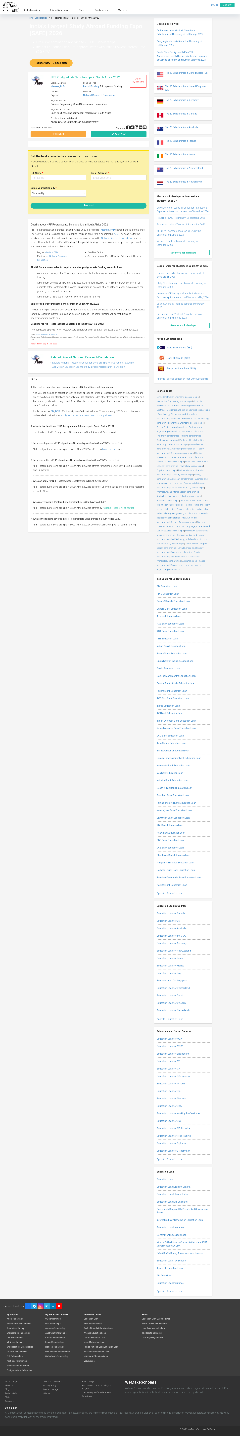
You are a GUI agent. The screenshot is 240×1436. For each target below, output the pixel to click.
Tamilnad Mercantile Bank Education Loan (179, 877)
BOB (57, 411)
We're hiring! (11, 1381)
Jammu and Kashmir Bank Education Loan (179, 758)
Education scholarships (168, 500)
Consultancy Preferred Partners (96, 1392)
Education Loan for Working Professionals (178, 1113)
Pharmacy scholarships (168, 436)
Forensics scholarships (181, 552)
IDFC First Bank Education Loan (173, 698)
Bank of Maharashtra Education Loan (176, 676)
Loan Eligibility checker (152, 1338)
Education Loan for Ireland (170, 958)
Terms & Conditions (52, 1381)
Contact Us (103, 10)
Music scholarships (166, 535)
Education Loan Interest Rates (172, 1194)
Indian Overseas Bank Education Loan (176, 720)
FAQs (7, 1397)
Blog (83, 10)
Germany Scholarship (55, 1328)
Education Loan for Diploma (171, 1143)
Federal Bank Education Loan (172, 691)
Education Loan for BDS (169, 1121)
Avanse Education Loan (169, 616)
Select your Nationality (44, 187)
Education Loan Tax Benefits (172, 1260)
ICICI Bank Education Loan (170, 631)
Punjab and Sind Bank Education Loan (176, 803)
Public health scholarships (191, 440)
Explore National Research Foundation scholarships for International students (93, 362)
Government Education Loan (172, 1235)
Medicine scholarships (192, 431)
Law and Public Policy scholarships (187, 487)
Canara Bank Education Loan (172, 608)
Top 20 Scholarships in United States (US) (182, 74)
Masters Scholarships (17, 1352)
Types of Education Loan (170, 1268)
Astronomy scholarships (181, 479)
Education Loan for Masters (171, 1098)
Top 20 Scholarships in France (176, 142)
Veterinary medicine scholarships (172, 444)
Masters (55, 86)
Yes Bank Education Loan (170, 773)
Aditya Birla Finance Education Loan (175, 862)
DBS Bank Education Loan (170, 840)
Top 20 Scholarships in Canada (177, 115)
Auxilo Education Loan (168, 668)
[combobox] (58, 193)
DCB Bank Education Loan (170, 847)
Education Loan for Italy (169, 973)
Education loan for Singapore (172, 980)
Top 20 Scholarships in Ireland (176, 156)
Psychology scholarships (191, 466)
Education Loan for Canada (171, 913)
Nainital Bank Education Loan (172, 885)
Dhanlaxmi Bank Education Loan (173, 855)
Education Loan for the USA (171, 935)
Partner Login (88, 1381)
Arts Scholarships (15, 1319)
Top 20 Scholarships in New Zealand (180, 169)
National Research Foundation (99, 95)
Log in (214, 5)
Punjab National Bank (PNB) (176, 369)
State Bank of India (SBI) (174, 348)
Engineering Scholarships (18, 1333)
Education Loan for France (170, 965)
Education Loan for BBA (169, 1106)
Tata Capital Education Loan (171, 743)
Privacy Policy (49, 1385)
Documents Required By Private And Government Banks (182, 1211)
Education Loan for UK (168, 921)
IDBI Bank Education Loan (170, 713)
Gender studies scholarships (170, 461)
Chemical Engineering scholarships (187, 423)
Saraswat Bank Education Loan (173, 750)
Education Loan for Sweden (171, 1003)
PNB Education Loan (167, 638)
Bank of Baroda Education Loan (173, 601)
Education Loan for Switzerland (173, 988)
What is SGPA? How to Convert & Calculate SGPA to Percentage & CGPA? (182, 1244)
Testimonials (11, 1393)
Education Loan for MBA (169, 1038)
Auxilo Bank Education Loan (96, 1352)
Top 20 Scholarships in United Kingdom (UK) (181, 88)
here (116, 234)
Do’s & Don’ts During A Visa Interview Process (180, 1253)
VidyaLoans (89, 1361)
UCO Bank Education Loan (170, 735)
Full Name (37, 173)
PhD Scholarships (15, 1356)
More (123, 10)
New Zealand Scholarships (57, 1352)
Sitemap (47, 1393)
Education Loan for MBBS (170, 1046)
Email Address (100, 173)
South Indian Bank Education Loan (174, 788)
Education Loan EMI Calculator (172, 1201)
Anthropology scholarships (182, 448)
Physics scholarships (167, 470)
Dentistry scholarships (167, 440)
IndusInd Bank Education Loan (172, 780)
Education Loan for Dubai (170, 995)
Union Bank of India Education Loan (175, 661)
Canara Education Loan (94, 1338)
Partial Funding (91, 86)
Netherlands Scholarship (56, 1356)
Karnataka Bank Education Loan (173, 765)
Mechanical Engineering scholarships (174, 401)
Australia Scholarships (56, 1333)
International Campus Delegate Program (96, 1387)
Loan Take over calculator (153, 1328)
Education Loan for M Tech (171, 1083)
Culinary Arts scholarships (183, 522)
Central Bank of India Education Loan (176, 683)
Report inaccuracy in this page (44, 344)
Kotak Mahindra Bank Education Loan (176, 728)
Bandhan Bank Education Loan (173, 795)
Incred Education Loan (168, 705)
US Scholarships (53, 1319)
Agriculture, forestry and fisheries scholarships (179, 496)
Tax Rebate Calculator (152, 1333)
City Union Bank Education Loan (173, 817)
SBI (52, 411)
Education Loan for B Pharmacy (173, 1150)
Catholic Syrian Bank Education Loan (176, 870)
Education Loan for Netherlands (173, 1010)
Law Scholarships (15, 1338)
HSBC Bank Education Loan (171, 832)
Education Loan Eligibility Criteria (174, 1186)
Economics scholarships (181, 565)
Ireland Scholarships (54, 1342)
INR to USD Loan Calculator (154, 1324)
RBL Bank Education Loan (170, 825)
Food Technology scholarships (184, 539)
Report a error (88, 1396)
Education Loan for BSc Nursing (173, 1076)
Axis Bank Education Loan (170, 623)
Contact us (10, 1401)
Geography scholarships (182, 453)
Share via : (121, 128)
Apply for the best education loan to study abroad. (87, 415)
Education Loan (61, 10)
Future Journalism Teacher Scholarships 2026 (181, 224)
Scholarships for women (18, 1366)
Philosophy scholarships (196, 530)
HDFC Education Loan (168, 593)
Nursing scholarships (191, 436)
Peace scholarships (186, 509)
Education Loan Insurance (170, 1227)
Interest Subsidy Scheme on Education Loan (180, 1220)
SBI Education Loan (167, 586)
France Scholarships (54, 1347)
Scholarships (34, 10)
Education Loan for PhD (169, 1091)
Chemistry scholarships (181, 474)
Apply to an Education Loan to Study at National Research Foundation (88, 367)
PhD (62, 86)
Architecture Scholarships (19, 1324)
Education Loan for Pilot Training (174, 1136)
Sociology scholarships (167, 466)
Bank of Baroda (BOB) (173, 358)
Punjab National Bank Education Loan (101, 1347)
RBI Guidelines (164, 1275)
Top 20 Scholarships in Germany (178, 101)
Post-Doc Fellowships (17, 1361)
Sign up (227, 5)
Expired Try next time (138, 80)
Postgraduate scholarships (19, 1370)
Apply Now (119, 134)
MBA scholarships (15, 1342)
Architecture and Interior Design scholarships (178, 492)
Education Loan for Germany (172, 943)
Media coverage (50, 1389)
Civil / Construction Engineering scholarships (178, 397)
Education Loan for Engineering (173, 1053)
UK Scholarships (53, 1324)
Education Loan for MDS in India (173, 1128)
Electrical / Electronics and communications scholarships (183, 410)
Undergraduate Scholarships (20, 1347)
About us (9, 1385)
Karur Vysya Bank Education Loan (174, 810)
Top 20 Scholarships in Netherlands (179, 183)
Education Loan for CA (168, 1068)
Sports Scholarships (16, 1328)
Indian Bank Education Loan (171, 646)
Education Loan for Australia (172, 928)
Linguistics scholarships (196, 461)
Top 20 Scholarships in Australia (177, 129)
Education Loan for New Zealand (174, 950)
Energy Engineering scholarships (172, 427)
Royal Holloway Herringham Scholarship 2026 (181, 218)
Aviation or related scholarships (185, 556)
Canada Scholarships (55, 1338)
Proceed (89, 205)
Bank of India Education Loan (172, 653)
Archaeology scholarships (169, 561)
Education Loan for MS (169, 1061)
